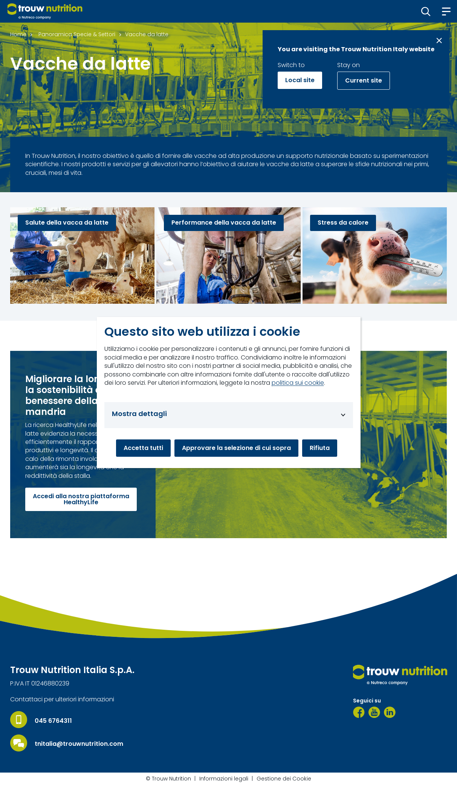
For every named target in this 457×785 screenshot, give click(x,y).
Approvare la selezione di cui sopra (236, 448)
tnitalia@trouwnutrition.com (79, 744)
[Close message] (439, 40)
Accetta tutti (143, 448)
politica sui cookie (298, 383)
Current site (363, 80)
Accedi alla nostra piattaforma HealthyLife (81, 499)
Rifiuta (320, 448)
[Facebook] (359, 712)
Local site (300, 80)
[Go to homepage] (45, 11)
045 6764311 (53, 721)
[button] (426, 11)
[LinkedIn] (390, 712)
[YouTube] (374, 712)
